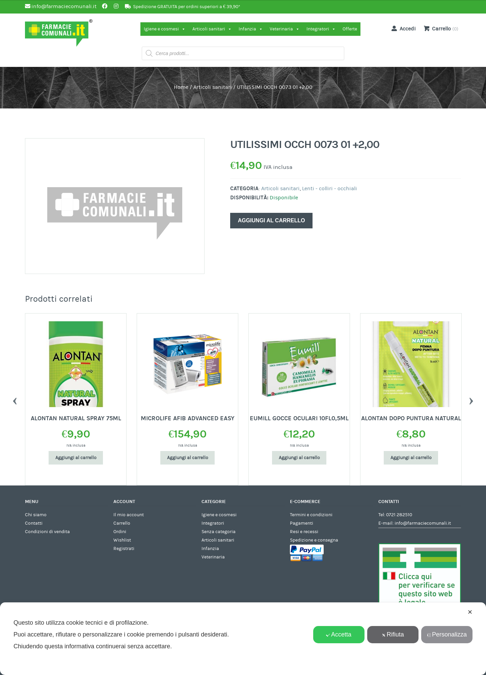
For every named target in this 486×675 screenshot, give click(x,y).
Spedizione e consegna (314, 540)
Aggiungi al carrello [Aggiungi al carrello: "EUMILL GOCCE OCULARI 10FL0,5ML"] (299, 457)
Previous (14, 399)
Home (181, 87)
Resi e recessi (304, 531)
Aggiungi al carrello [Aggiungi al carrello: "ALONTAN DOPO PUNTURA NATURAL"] (411, 457)
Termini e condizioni (311, 515)
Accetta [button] (338, 634)
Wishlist (122, 540)
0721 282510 (399, 515)
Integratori (321, 29)
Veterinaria (285, 29)
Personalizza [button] (447, 634)
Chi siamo (36, 515)
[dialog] (243, 638)
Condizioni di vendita (47, 531)
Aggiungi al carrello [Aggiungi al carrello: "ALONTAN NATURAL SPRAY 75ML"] (76, 457)
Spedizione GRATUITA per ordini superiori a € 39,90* (186, 6)
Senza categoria (218, 531)
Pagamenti (301, 523)
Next (471, 399)
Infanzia (251, 29)
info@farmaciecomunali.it (423, 523)
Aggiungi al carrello (271, 220)
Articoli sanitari (212, 29)
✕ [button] (470, 612)
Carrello (121, 523)
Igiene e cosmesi (165, 29)
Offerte (350, 29)
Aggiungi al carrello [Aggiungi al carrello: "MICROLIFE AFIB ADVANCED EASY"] (187, 457)
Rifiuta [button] (393, 634)
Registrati (123, 548)
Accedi (402, 28)
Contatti (34, 523)
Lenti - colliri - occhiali (329, 188)
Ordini (119, 531)
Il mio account (128, 515)
